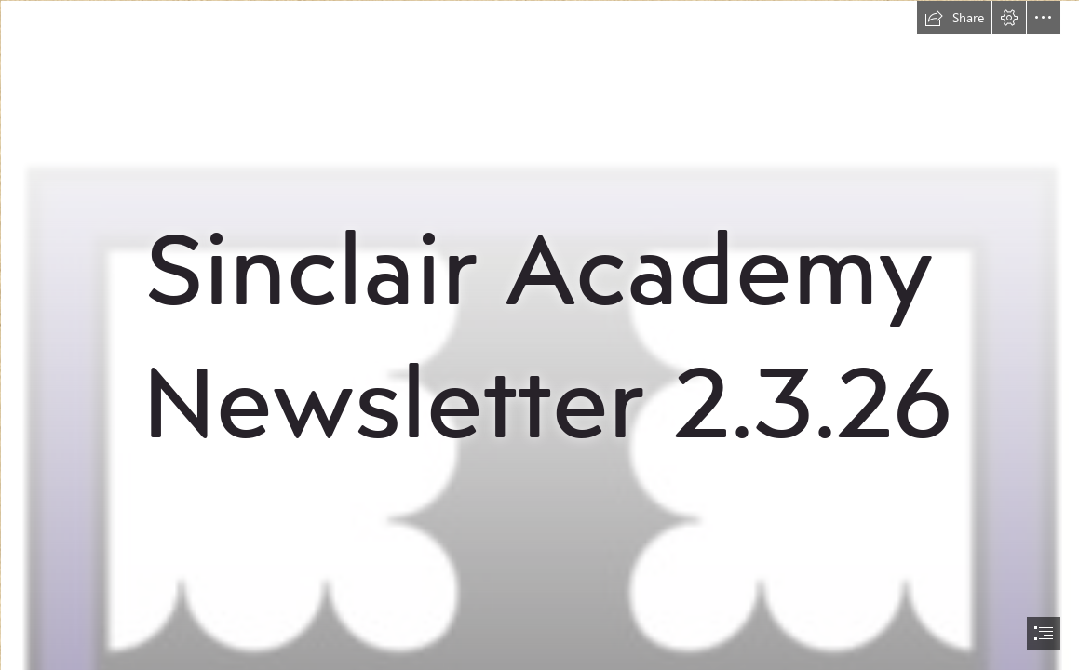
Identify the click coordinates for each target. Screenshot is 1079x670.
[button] (954, 17)
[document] (539, 335)
